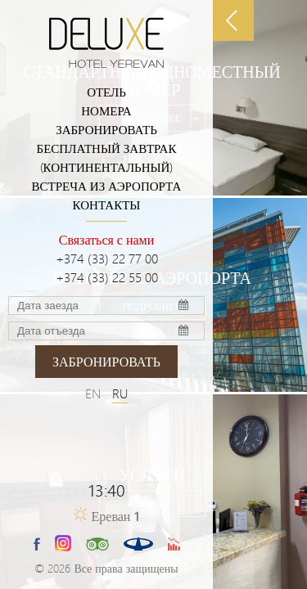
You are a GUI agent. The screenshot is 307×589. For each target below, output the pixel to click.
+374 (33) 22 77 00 (107, 258)
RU (120, 393)
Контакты (107, 205)
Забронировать (106, 129)
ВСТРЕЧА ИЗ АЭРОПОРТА (107, 186)
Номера (106, 110)
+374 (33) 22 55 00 (107, 277)
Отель (106, 92)
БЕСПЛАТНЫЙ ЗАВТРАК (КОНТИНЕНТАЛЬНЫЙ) (107, 157)
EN (93, 393)
